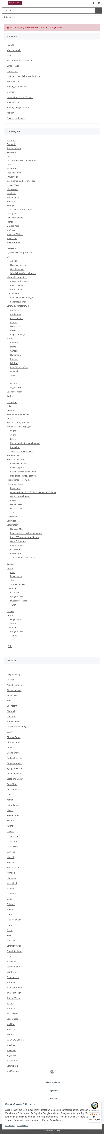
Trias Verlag (12, 1013)
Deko (9, 256)
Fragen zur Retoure (16, 118)
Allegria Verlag (13, 674)
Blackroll (11, 711)
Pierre (9, 914)
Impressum (9, 1125)
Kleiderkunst (13, 815)
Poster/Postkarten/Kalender (20, 209)
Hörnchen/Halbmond (20, 496)
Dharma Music (14, 742)
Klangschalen (16, 285)
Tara (12, 379)
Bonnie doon (13, 721)
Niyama (10, 888)
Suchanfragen (13, 102)
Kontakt (10, 45)
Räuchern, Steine (15, 217)
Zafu (12, 512)
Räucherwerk (13, 293)
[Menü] (99, 1102)
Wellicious (11, 1029)
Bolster (10, 406)
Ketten (13, 322)
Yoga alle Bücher (15, 234)
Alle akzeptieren (52, 1082)
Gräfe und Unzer (15, 778)
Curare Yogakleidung (17, 726)
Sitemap (11, 92)
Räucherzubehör (18, 301)
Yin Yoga (11, 230)
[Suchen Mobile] (48, 10)
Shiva (12, 375)
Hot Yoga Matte (17, 529)
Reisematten (16, 553)
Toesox (10, 1003)
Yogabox (11, 1045)
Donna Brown (13, 752)
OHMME (11, 904)
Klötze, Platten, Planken (18, 422)
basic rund (15, 488)
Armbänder (15, 314)
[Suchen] (98, 10)
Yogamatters (13, 1060)
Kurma (10, 825)
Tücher (10, 395)
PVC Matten (15, 549)
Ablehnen (52, 1099)
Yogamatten (12, 524)
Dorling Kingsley (14, 758)
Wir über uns (13, 81)
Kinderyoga (12, 189)
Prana (9, 930)
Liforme (10, 831)
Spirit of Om (12, 972)
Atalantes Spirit (14, 690)
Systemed (11, 982)
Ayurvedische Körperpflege (19, 252)
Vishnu (13, 383)
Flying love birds (14, 768)
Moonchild (12, 883)
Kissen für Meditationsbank (23, 471)
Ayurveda (11, 152)
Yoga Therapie (13, 242)
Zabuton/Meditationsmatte (23, 557)
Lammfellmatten (18, 541)
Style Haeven (13, 977)
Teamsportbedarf (15, 987)
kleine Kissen (16, 504)
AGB (9, 55)
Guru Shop (12, 784)
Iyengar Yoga (13, 185)
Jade (9, 794)
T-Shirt (13, 635)
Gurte (9, 418)
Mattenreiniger (17, 545)
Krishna (14, 359)
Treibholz (11, 1008)
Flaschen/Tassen (18, 265)
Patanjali (11, 205)
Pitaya (9, 925)
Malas (13, 330)
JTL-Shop (56, 1130)
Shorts (13, 580)
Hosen (10, 568)
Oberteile (11, 588)
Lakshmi (14, 363)
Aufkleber (14, 260)
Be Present (12, 705)
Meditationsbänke (15, 459)
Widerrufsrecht (14, 50)
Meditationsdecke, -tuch (18, 480)
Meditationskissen (15, 484)
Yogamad (11, 1050)
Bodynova (11, 716)
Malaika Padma (14, 867)
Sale (10, 646)
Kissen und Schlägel (19, 281)
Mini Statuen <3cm (19, 367)
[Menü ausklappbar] (3, 2)
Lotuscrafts (12, 841)
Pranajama (12, 213)
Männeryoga (13, 197)
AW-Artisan (12, 695)
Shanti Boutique (14, 951)
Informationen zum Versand (20, 97)
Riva (9, 935)
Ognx (9, 898)
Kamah (10, 799)
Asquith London (14, 685)
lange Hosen (16, 576)
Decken (10, 410)
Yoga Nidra (12, 238)
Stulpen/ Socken (14, 391)
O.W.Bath (11, 893)
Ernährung (12, 168)
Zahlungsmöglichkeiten (18, 107)
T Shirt (13, 604)
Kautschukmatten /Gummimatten (26, 533)
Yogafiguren (15, 387)
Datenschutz (22, 1125)
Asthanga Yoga (14, 148)
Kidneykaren (13, 805)
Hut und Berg (13, 789)
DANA (9, 732)
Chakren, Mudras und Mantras (21, 160)
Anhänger (15, 310)
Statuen (10, 338)
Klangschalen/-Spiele (17, 277)
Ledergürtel (15, 326)
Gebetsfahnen (17, 269)
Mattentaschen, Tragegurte (20, 426)
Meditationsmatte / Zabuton (23, 475)
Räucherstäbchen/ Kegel (21, 297)
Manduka (11, 878)
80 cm (13, 439)
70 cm (13, 435)
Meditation (12, 201)
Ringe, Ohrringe (17, 334)
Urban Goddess (14, 1019)
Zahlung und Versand (17, 86)
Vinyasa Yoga (13, 226)
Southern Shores (15, 966)
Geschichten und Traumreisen (21, 181)
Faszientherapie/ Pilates (18, 414)
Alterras (10, 679)
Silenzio (10, 956)
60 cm (13, 430)
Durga (13, 346)
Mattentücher (13, 455)
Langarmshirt (16, 596)
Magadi (10, 857)
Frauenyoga (12, 176)
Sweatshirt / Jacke (18, 600)
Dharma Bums (13, 737)
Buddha (14, 342)
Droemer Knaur (14, 763)
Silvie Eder (12, 961)
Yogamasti (12, 1055)
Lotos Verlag (12, 836)
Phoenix (10, 909)
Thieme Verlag (13, 998)
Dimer (10, 747)
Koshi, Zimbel (16, 289)
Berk (9, 700)
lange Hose (15, 619)
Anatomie (11, 144)
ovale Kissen (16, 508)
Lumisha (11, 852)
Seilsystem (12, 516)
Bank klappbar (17, 467)
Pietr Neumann (14, 919)
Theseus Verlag (14, 992)
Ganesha (14, 350)
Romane (11, 221)
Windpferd (12, 1034)
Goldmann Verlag (15, 773)
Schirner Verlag (14, 945)
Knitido (10, 820)
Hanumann (15, 355)
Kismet (10, 810)
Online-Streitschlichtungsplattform (23, 76)
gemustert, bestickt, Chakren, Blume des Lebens (33, 492)
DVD (9, 164)
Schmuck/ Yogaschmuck (18, 305)
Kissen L (14, 500)
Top (12, 639)
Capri (12, 572)
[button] (93, 3)
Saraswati (11, 940)
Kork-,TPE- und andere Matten (24, 537)
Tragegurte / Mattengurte (22, 451)
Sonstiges (11, 520)
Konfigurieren (53, 1090)
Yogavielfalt (12, 1065)
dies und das (16, 318)
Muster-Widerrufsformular (19, 60)
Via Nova (11, 1024)
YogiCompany (13, 1071)
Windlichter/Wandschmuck (23, 273)
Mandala (11, 872)
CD (8, 156)
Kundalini (11, 193)
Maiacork (11, 862)
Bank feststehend (18, 463)
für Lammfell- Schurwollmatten (25, 443)
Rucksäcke (15, 447)
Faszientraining (14, 172)
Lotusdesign (12, 846)
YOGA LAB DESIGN (15, 1039)
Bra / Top (14, 592)
